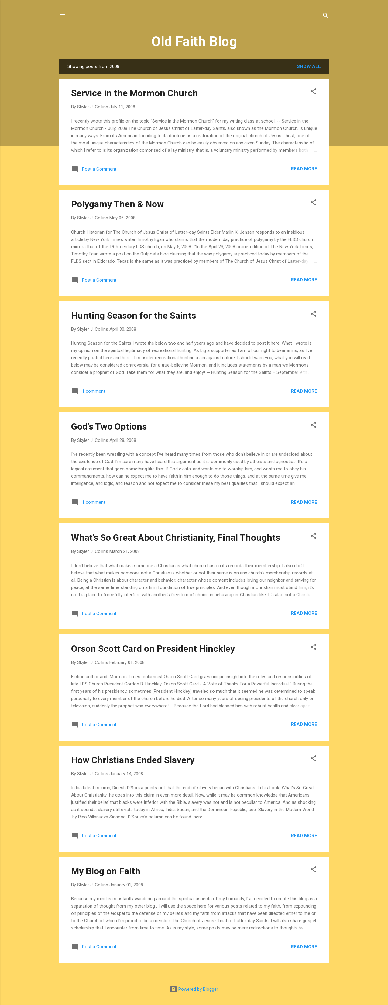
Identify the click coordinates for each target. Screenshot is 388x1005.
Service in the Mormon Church (134, 93)
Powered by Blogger (194, 989)
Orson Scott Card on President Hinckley (153, 648)
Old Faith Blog (194, 41)
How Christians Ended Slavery (132, 760)
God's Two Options (109, 426)
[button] (313, 92)
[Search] (325, 16)
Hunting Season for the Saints (133, 315)
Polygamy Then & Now (117, 204)
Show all (309, 66)
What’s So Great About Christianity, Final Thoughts (175, 537)
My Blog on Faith (105, 871)
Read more (304, 168)
